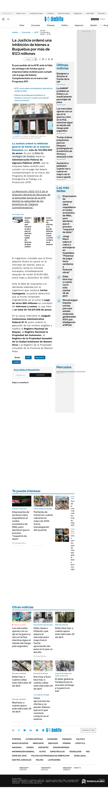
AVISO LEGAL (80, 756)
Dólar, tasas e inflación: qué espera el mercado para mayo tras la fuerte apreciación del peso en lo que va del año (43, 640)
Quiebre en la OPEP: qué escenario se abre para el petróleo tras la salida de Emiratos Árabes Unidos (29, 232)
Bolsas (66, 372)
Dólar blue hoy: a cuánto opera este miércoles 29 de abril (64, 633)
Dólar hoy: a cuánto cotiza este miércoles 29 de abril (21, 681)
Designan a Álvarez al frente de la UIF (63, 77)
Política (64, 25)
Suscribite (40, 375)
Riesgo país (77, 13)
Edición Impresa (61, 747)
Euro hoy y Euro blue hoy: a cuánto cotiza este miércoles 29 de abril (43, 682)
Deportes (43, 747)
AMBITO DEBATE (72, 769)
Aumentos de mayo (36, 13)
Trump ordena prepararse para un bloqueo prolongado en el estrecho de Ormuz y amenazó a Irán (65, 147)
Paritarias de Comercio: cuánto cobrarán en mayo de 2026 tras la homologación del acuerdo (43, 520)
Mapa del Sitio (19, 756)
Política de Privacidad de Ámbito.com (50, 756)
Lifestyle (80, 743)
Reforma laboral (63, 13)
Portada (16, 739)
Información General (23, 751)
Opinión (93, 25)
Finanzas (51, 25)
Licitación (50, 13)
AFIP (36, 32)
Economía (35, 25)
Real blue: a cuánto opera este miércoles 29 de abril (21, 707)
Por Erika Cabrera (40, 656)
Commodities (74, 372)
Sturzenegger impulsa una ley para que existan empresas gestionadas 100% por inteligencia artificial (70, 312)
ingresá (102, 19)
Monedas (59, 372)
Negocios (79, 25)
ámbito (15, 32)
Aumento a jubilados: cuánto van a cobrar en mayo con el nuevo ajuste (64, 170)
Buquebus (40, 357)
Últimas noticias (34, 739)
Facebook (18, 730)
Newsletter (103, 25)
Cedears (82, 372)
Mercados (101, 13)
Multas (39, 760)
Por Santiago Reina (19, 543)
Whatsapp (43, 730)
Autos (42, 751)
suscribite (95, 19)
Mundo (30, 747)
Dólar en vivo (20, 13)
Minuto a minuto (20, 625)
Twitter (13, 730)
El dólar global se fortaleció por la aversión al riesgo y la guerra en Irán (64, 685)
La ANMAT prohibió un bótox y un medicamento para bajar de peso (64, 95)
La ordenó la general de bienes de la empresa (31, 146)
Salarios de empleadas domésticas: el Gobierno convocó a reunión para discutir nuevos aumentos (31, 98)
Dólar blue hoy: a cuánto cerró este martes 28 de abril (68, 286)
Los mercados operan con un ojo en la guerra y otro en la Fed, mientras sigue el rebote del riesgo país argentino (65, 119)
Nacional (17, 747)
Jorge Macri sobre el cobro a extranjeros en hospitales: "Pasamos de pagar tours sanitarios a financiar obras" (69, 254)
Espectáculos (57, 751)
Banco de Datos (20, 743)
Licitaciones (54, 760)
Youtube (37, 730)
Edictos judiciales (21, 760)
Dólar (22, 25)
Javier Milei (90, 13)
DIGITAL (25, 769)
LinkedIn (31, 730)
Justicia (16, 362)
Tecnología (75, 751)
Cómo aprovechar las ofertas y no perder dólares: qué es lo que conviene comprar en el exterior (51, 231)
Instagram (25, 730)
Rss (88, 751)
